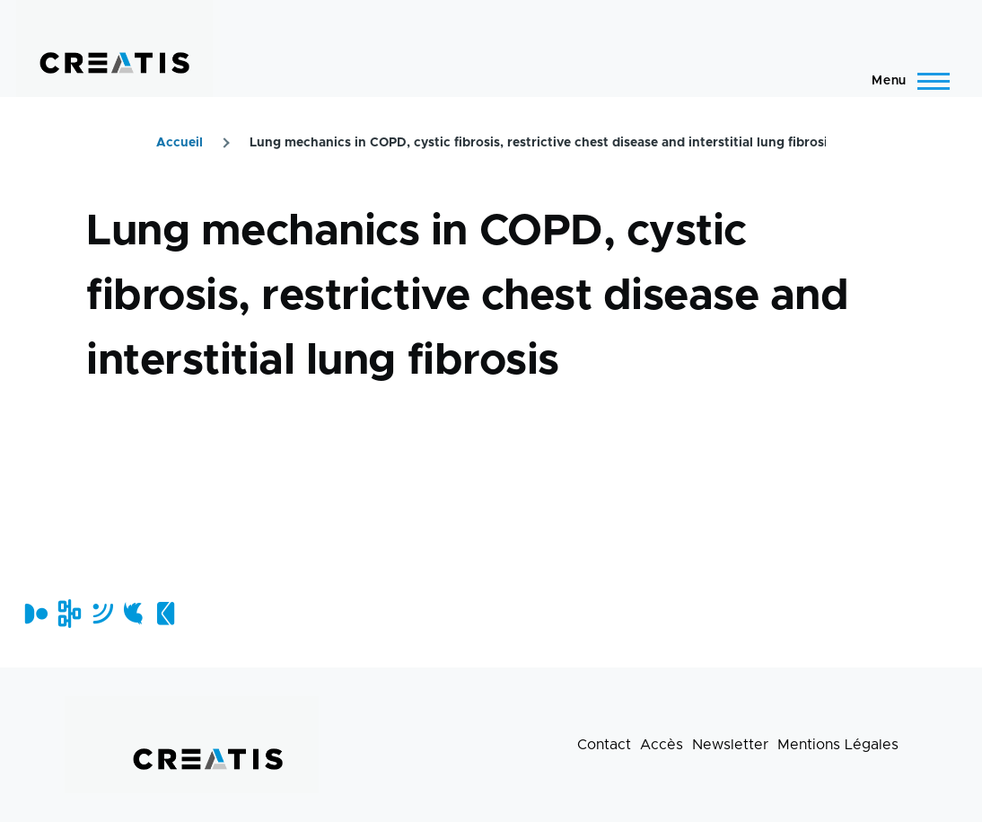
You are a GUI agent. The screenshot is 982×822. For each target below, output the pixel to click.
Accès (661, 745)
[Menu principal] (905, 81)
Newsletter (730, 745)
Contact (604, 745)
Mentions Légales (838, 745)
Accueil (179, 143)
